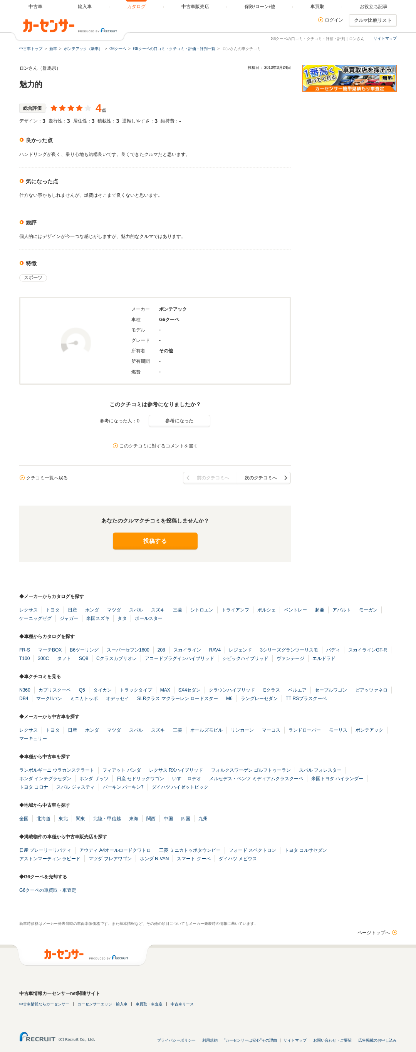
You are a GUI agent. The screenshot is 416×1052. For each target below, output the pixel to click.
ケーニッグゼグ (35, 618)
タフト (64, 658)
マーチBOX (50, 650)
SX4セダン (189, 690)
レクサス (28, 610)
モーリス (338, 730)
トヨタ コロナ (33, 787)
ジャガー (69, 618)
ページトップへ (373, 932)
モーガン (368, 610)
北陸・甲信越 (107, 818)
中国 (168, 818)
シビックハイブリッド (245, 658)
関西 (151, 818)
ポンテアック (369, 730)
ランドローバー (305, 730)
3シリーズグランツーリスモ (289, 650)
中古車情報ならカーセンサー (44, 1004)
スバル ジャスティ (75, 787)
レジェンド (240, 650)
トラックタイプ (136, 690)
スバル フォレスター (320, 770)
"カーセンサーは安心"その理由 (250, 1040)
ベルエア (297, 690)
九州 (203, 818)
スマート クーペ (193, 858)
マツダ (114, 610)
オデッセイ (117, 698)
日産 (72, 610)
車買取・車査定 (149, 1004)
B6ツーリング (84, 650)
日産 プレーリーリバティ (45, 850)
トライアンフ (235, 610)
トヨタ (53, 610)
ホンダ (92, 610)
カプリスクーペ (55, 690)
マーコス (271, 730)
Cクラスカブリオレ (116, 658)
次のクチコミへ (261, 478)
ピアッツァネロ (371, 690)
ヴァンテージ (290, 658)
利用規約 (210, 1040)
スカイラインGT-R (367, 650)
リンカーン (242, 730)
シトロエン (201, 610)
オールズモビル (206, 730)
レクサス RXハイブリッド (176, 770)
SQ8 (83, 658)
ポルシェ (266, 610)
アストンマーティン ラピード (50, 858)
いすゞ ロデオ (186, 778)
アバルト (341, 610)
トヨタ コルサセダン (305, 850)
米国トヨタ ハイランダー (337, 778)
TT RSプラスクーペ (306, 698)
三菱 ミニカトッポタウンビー (189, 850)
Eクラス (271, 690)
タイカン (102, 690)
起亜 (319, 610)
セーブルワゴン (331, 690)
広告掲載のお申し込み (377, 1040)
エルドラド (323, 658)
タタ (122, 618)
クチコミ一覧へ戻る (47, 478)
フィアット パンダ (121, 770)
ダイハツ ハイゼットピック (180, 787)
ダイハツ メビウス (238, 858)
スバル (136, 610)
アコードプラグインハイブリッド (179, 658)
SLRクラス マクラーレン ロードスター (177, 698)
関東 (80, 818)
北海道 (43, 818)
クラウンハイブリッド (232, 690)
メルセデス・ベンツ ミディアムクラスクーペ (256, 778)
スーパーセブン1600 (128, 650)
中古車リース (182, 1004)
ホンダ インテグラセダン (45, 778)
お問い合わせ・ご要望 (332, 1040)
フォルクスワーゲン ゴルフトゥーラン (251, 770)
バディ (333, 650)
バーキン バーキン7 (123, 787)
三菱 (177, 610)
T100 (24, 658)
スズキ (158, 610)
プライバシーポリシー (176, 1040)
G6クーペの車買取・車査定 (47, 890)
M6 (229, 698)
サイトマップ (385, 38)
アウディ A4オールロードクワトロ (115, 850)
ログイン (334, 20)
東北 (63, 818)
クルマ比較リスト (373, 20)
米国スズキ (97, 618)
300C (43, 658)
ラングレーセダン (259, 698)
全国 (24, 818)
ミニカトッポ (84, 698)
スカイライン (187, 650)
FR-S (24, 650)
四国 (185, 818)
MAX (165, 690)
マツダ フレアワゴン (110, 858)
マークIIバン (49, 698)
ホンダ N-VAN (154, 858)
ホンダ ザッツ (93, 778)
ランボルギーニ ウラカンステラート (56, 770)
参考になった (179, 421)
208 (161, 650)
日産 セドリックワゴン (140, 778)
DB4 (23, 698)
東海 (133, 818)
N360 (24, 690)
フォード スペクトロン (252, 850)
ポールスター (149, 618)
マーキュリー (33, 738)
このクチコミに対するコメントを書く (158, 446)
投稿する (155, 541)
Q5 (82, 690)
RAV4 (215, 650)
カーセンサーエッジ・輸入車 (102, 1004)
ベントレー (295, 610)
